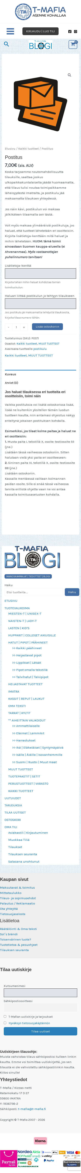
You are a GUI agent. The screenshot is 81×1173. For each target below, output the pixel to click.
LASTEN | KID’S (18, 628)
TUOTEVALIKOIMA (17, 608)
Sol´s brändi (9, 934)
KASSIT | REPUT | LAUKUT (26, 698)
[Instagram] (75, 31)
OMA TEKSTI (17, 706)
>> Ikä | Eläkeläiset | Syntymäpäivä (37, 747)
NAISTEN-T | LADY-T (22, 621)
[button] (40, 31)
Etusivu (10, 148)
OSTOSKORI (13, 820)
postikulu (40, 349)
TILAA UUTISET (15, 812)
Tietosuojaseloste (12, 914)
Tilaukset (15, 847)
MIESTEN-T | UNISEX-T (24, 613)
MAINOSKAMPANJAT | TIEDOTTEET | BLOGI (28, 576)
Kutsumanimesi (14, 986)
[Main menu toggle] (10, 31)
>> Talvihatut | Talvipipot (30, 677)
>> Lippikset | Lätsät (26, 662)
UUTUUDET (13, 798)
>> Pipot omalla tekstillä (30, 670)
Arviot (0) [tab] (11, 383)
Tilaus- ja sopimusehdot (18, 898)
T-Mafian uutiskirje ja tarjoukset (28, 1016)
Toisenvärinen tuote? (15, 939)
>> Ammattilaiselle (26, 726)
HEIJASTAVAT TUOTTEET (25, 684)
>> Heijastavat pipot (26, 655)
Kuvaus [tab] (10, 374)
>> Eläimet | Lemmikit (28, 733)
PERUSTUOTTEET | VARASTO (28, 783)
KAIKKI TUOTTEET (20, 791)
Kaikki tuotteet (28, 148)
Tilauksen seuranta (22, 854)
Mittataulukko (10, 893)
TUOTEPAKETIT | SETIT (24, 776)
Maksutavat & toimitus (17, 887)
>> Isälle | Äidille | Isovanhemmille (37, 755)
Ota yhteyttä (9, 909)
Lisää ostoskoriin (47, 326)
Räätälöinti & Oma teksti (18, 929)
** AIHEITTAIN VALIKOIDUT (27, 720)
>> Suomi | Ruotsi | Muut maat (34, 762)
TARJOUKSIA (13, 805)
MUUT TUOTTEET (20, 769)
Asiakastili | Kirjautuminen (28, 832)
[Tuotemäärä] (16, 327)
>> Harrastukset (23, 740)
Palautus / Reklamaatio (17, 903)
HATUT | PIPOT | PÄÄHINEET (28, 642)
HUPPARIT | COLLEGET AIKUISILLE (32, 635)
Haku (9, 585)
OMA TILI (11, 827)
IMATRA (13, 691)
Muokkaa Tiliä (19, 840)
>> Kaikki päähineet (27, 648)
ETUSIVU (11, 601)
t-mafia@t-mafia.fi (32, 1109)
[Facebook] (70, 31)
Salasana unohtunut (23, 861)
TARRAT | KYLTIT (19, 713)
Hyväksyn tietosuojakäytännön (29, 1023)
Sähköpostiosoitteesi (18, 1001)
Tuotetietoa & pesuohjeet (18, 945)
